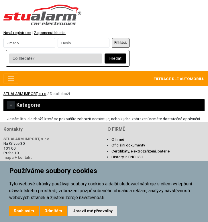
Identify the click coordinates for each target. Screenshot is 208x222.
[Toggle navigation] (10, 79)
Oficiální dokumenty (128, 145)
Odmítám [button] (53, 211)
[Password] (83, 43)
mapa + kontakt (17, 157)
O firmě (117, 139)
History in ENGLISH (127, 156)
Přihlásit (120, 43)
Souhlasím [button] (24, 211)
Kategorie (23, 105)
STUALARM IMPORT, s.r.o (24, 93)
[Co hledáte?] (55, 58)
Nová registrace (17, 32)
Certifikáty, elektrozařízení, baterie (140, 151)
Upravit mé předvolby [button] (92, 211)
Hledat (115, 58)
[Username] (29, 43)
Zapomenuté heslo (50, 32)
